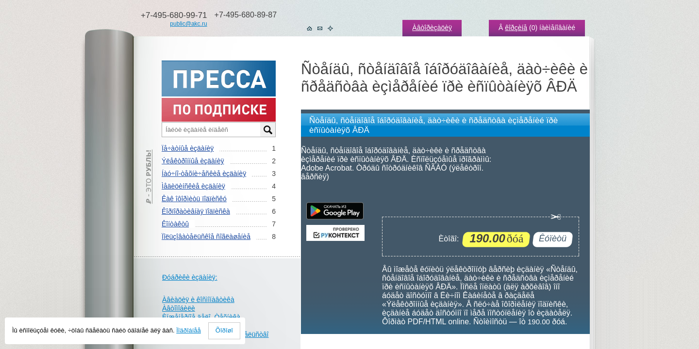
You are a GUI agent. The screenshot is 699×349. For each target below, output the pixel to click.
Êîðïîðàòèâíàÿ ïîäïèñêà (196, 211)
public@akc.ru (188, 23)
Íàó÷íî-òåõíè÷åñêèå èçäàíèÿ (204, 173)
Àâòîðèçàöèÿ (432, 28)
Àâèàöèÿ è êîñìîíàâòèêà (198, 299)
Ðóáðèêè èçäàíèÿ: (189, 277)
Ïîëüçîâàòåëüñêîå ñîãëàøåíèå (206, 236)
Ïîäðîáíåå (188, 330)
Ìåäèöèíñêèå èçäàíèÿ (193, 186)
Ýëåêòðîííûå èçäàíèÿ (193, 161)
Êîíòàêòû (175, 224)
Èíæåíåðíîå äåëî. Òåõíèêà (201, 317)
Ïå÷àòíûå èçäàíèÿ (188, 148)
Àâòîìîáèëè (178, 308)
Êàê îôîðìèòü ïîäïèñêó (194, 199)
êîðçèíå (516, 28)
